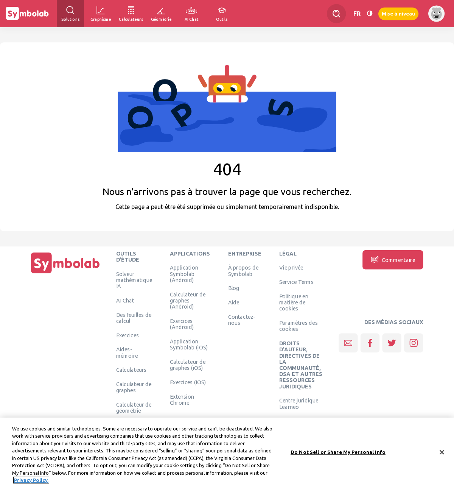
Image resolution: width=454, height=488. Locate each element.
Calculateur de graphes (134, 387)
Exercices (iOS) (188, 382)
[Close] (442, 452)
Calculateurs (131, 370)
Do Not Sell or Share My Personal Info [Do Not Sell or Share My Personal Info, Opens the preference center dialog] (338, 452)
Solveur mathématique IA (134, 280)
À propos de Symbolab (243, 271)
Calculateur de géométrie (134, 408)
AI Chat (125, 300)
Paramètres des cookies (298, 326)
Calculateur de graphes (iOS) (187, 365)
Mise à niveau (398, 13)
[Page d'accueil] (65, 273)
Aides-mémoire (127, 352)
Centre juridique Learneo (299, 404)
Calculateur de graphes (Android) (187, 300)
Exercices (127, 335)
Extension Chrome (182, 399)
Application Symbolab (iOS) (189, 344)
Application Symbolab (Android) (184, 274)
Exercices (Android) (182, 324)
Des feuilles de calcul (134, 318)
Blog (233, 288)
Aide (233, 302)
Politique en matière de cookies (293, 302)
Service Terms (296, 282)
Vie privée (291, 268)
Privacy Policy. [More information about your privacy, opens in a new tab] (31, 480)
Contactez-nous (241, 319)
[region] (227, 453)
